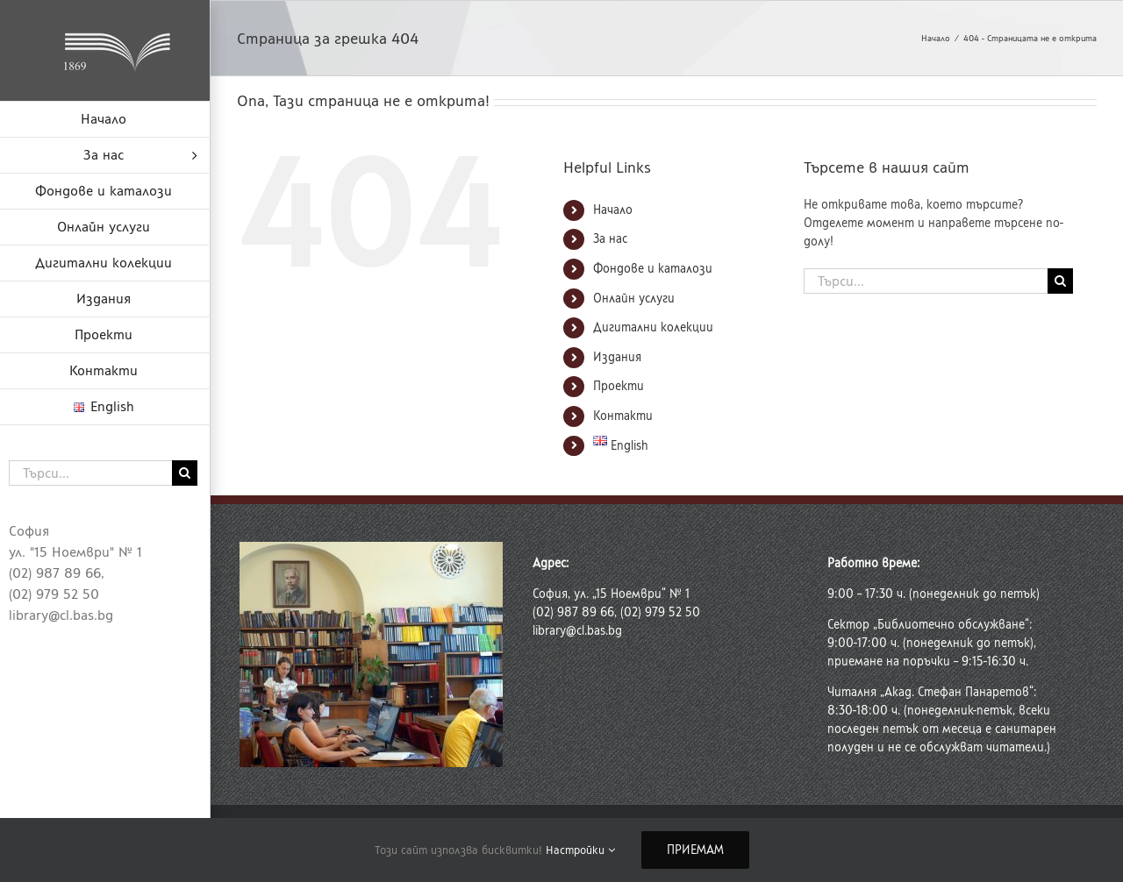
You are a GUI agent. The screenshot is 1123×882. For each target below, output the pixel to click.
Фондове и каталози (652, 268)
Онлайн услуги (634, 298)
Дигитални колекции (653, 327)
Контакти (623, 416)
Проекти (618, 386)
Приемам (695, 850)
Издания (617, 357)
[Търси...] (90, 473)
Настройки (580, 850)
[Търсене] (184, 473)
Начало (613, 210)
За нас (610, 238)
